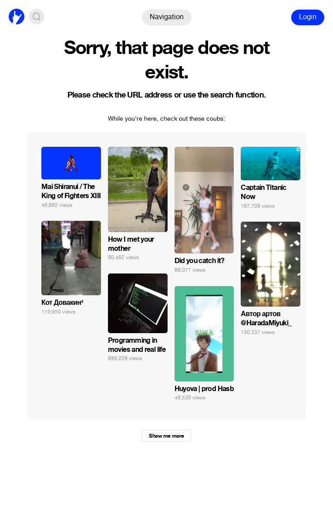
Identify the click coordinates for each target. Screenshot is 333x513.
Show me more (166, 435)
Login (307, 16)
